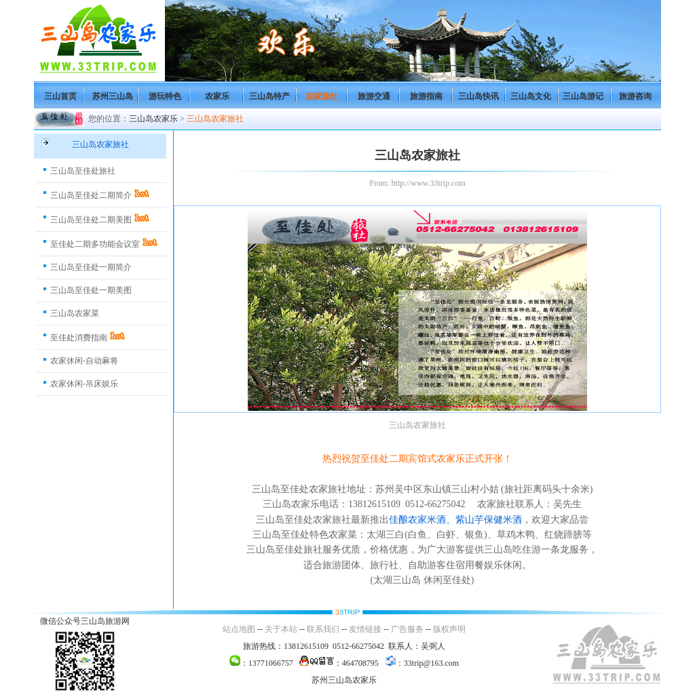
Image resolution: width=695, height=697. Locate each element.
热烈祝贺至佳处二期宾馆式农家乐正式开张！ (417, 459)
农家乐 (217, 96)
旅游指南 (426, 96)
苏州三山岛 (112, 96)
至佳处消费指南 (78, 337)
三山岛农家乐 (153, 118)
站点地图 (239, 629)
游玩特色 (165, 96)
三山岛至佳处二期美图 (91, 219)
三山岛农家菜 (74, 313)
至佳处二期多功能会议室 (95, 244)
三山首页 (60, 96)
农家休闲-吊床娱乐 (84, 384)
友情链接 (365, 629)
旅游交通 (374, 96)
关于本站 (281, 629)
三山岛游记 (583, 96)
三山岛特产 (269, 96)
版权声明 (449, 629)
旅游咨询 (635, 96)
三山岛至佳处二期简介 (91, 195)
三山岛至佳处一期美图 (91, 290)
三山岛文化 (530, 96)
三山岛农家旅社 (215, 118)
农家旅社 (321, 96)
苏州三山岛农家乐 (344, 680)
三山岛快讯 (478, 96)
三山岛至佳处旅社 (82, 171)
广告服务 (407, 629)
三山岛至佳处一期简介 (91, 267)
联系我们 (323, 629)
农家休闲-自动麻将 (84, 360)
